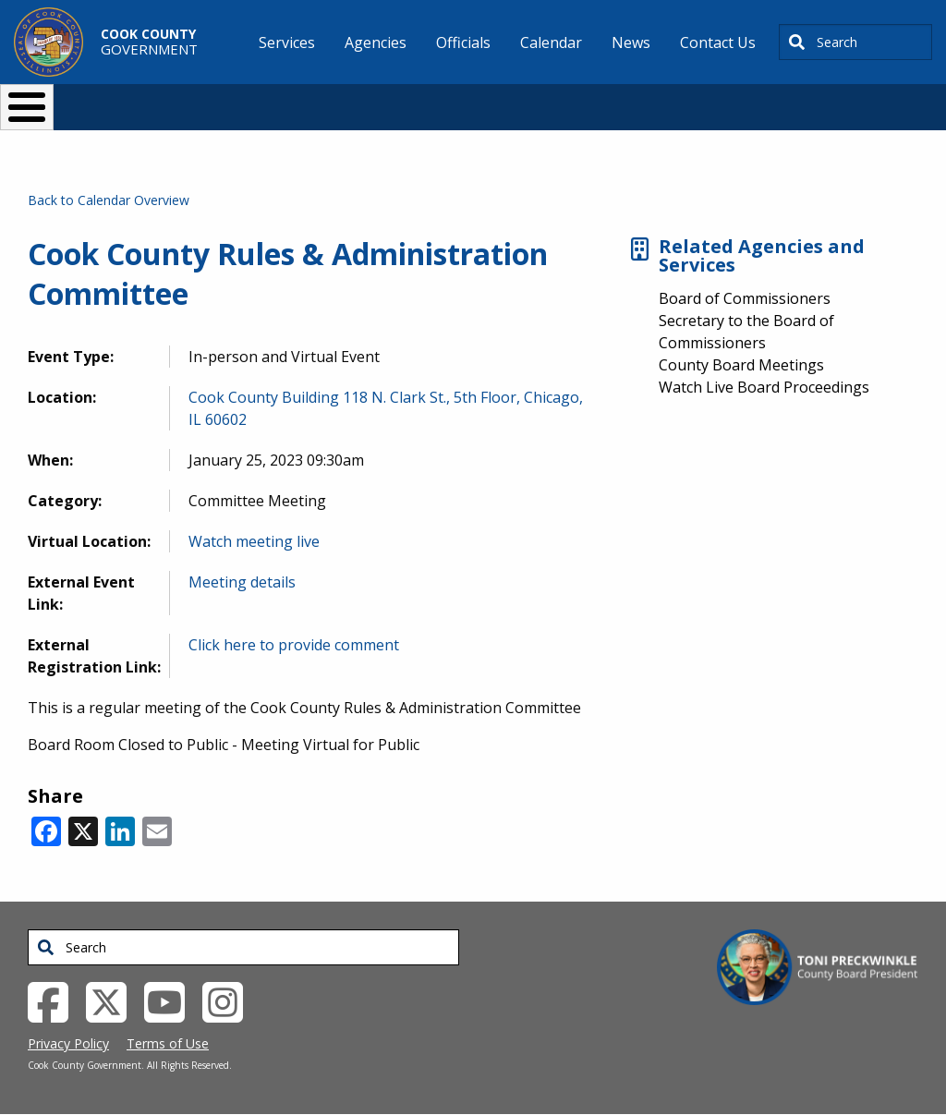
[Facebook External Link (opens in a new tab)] (55, 1001)
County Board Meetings (741, 365)
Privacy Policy (68, 1043)
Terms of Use (168, 1043)
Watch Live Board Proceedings (764, 387)
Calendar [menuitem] (551, 42)
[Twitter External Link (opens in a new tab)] (113, 1001)
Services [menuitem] (287, 42)
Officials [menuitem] (463, 42)
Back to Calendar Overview (108, 200)
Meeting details (242, 582)
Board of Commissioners (745, 298)
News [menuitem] (631, 42)
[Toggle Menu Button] (27, 107)
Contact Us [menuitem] (718, 42)
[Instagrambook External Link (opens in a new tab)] (229, 1001)
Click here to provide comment (293, 645)
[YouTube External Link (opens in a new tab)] (171, 1001)
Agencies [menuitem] (375, 42)
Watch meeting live (254, 541)
